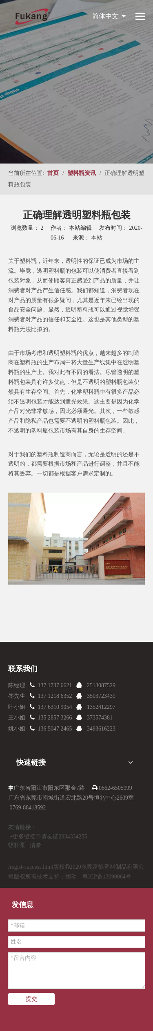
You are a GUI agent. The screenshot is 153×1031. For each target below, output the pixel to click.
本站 (96, 238)
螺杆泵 (16, 845)
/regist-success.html (30, 867)
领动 (71, 877)
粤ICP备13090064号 (106, 877)
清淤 (35, 845)
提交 (31, 999)
